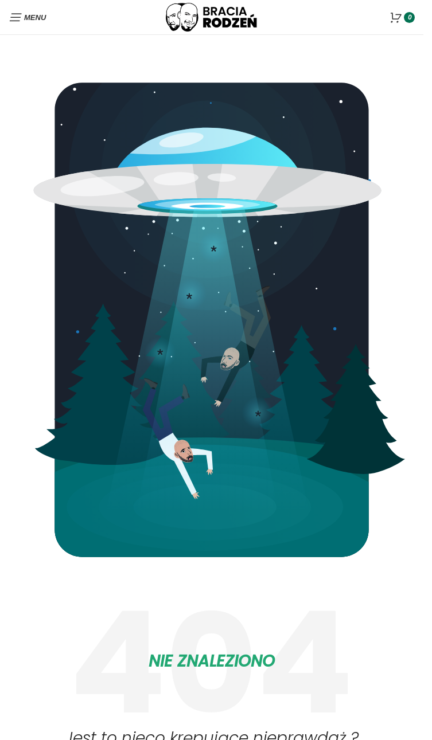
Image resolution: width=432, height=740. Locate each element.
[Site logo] (212, 16)
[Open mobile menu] (27, 17)
